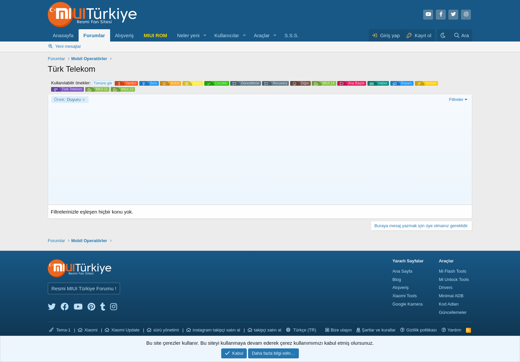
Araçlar (262, 35)
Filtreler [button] (456, 99)
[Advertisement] (260, 152)
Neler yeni (188, 35)
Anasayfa (63, 35)
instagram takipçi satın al (216, 329)
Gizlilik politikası (421, 329)
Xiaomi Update (125, 329)
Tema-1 (60, 329)
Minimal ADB (451, 295)
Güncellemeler (453, 312)
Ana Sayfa (402, 271)
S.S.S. (292, 35)
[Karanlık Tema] (443, 35)
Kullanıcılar (226, 35)
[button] (204, 35)
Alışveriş (124, 35)
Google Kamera (407, 304)
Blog (396, 279)
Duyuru (67, 100)
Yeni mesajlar (68, 46)
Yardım (454, 329)
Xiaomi (91, 329)
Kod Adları (449, 304)
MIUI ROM (155, 35)
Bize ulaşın (341, 329)
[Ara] (461, 35)
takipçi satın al (267, 329)
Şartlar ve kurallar (379, 329)
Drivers (445, 287)
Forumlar (94, 35)
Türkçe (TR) (301, 329)
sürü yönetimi (166, 329)
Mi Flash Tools (452, 271)
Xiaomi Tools (404, 295)
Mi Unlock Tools (454, 279)
